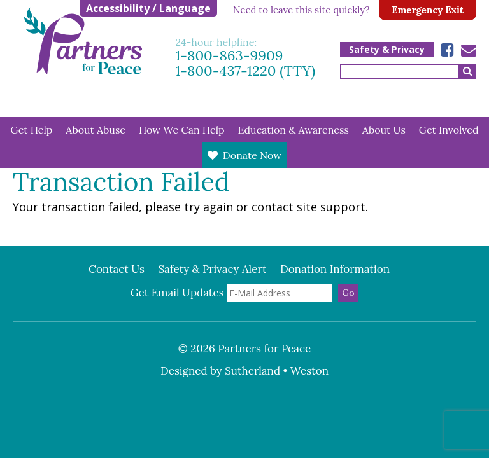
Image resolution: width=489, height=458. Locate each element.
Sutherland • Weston (277, 371)
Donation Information (335, 269)
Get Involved (449, 129)
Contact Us (117, 269)
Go (349, 292)
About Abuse (95, 129)
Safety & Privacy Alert (212, 269)
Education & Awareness (293, 129)
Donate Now (252, 155)
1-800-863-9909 (229, 55)
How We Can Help (182, 129)
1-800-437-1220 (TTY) (246, 70)
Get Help (32, 129)
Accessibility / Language (148, 8)
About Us (384, 129)
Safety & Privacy (387, 49)
